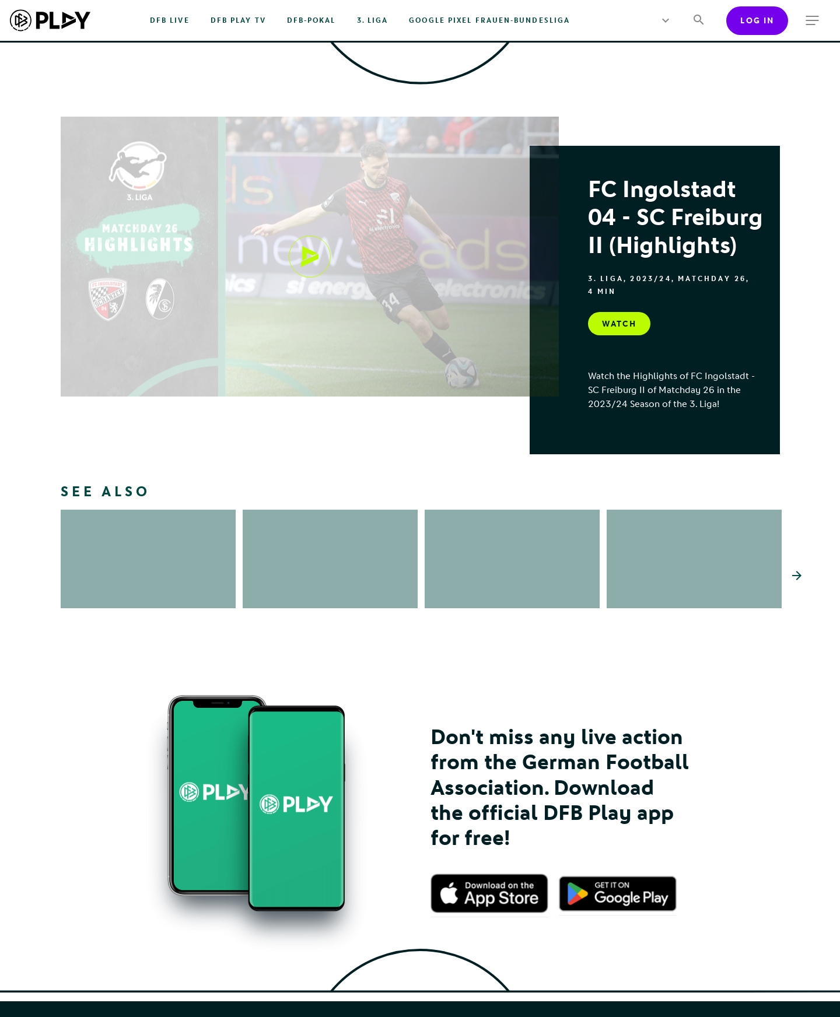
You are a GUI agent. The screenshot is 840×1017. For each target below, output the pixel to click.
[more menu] (666, 20)
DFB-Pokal (311, 20)
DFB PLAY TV (238, 20)
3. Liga (372, 20)
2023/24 (650, 279)
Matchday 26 (712, 279)
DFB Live (170, 20)
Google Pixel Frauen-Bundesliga (489, 20)
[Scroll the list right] (797, 576)
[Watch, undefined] (310, 257)
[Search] (698, 20)
